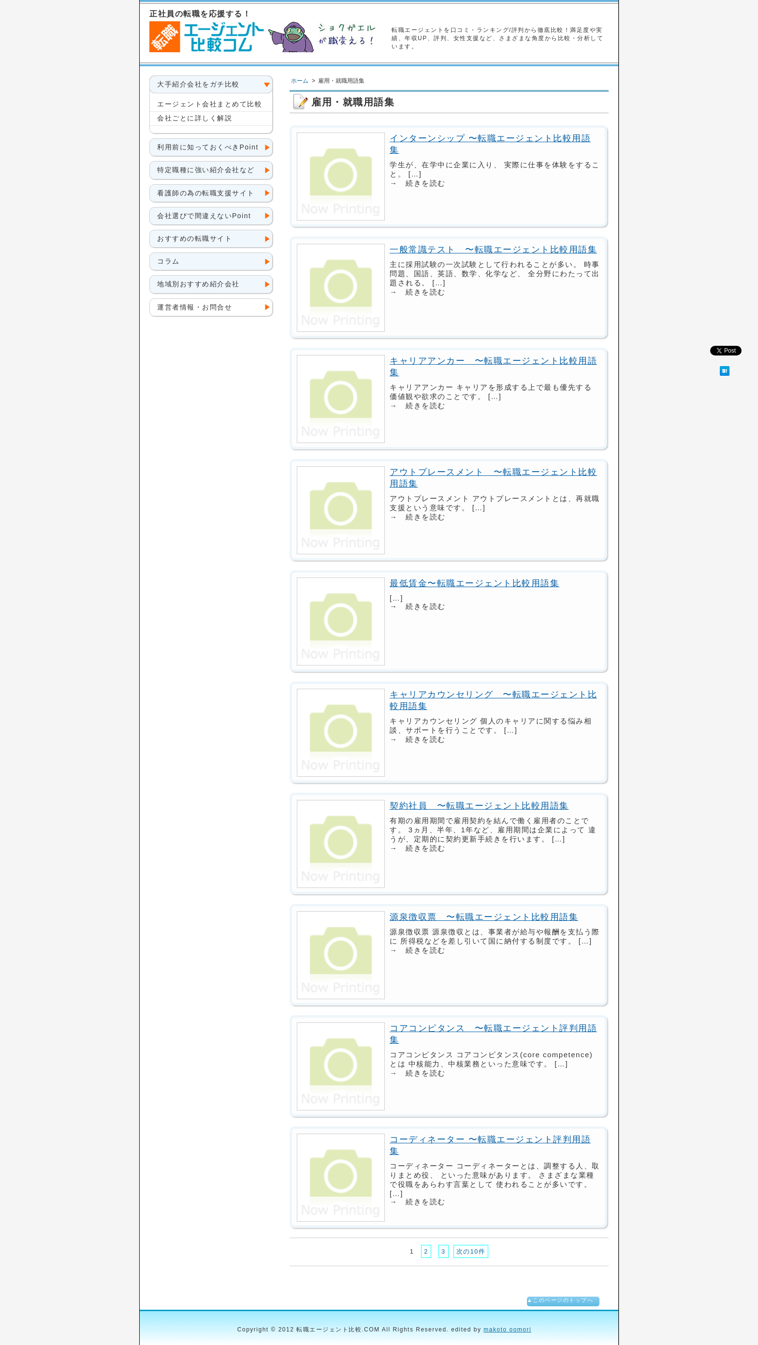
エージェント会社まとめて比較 (209, 104)
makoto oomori (507, 1329)
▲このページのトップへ (560, 1300)
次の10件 (471, 1251)
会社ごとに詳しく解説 (194, 118)
